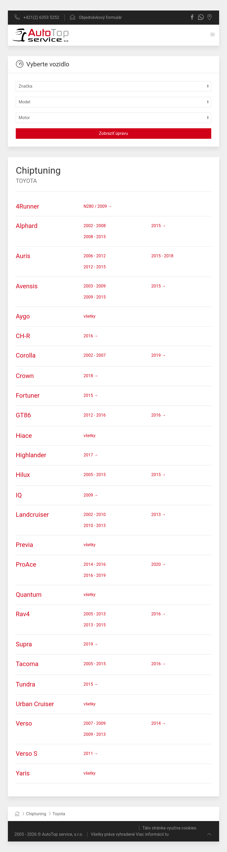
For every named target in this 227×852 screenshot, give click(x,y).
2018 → (91, 375)
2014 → (158, 723)
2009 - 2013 (95, 734)
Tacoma (27, 664)
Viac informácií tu (152, 834)
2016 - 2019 (95, 575)
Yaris (23, 773)
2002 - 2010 (95, 514)
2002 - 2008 (95, 225)
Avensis (27, 286)
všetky (89, 316)
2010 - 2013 (95, 525)
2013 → (158, 514)
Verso (24, 723)
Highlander (31, 455)
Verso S (26, 753)
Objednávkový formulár (96, 17)
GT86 (23, 415)
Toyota (26, 181)
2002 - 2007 (95, 355)
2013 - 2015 (95, 624)
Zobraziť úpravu (113, 133)
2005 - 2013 (95, 613)
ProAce (26, 564)
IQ (19, 495)
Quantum (29, 594)
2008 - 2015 (95, 236)
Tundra (25, 684)
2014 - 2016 (95, 564)
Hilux (23, 474)
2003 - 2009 (95, 286)
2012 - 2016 (95, 415)
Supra (24, 644)
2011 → (91, 753)
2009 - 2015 (95, 297)
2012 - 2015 (95, 266)
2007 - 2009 (95, 723)
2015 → (158, 225)
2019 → (158, 355)
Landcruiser (32, 514)
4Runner (27, 206)
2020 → (158, 564)
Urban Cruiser (35, 704)
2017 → (91, 454)
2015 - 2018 (162, 255)
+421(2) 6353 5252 (36, 17)
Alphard (27, 226)
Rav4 (23, 614)
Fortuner (28, 395)
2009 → (91, 495)
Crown (25, 376)
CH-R (23, 336)
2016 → (91, 335)
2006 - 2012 (95, 255)
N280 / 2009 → (98, 206)
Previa (24, 545)
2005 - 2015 (95, 474)
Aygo (23, 316)
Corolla (26, 355)
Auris (23, 256)
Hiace (24, 435)
